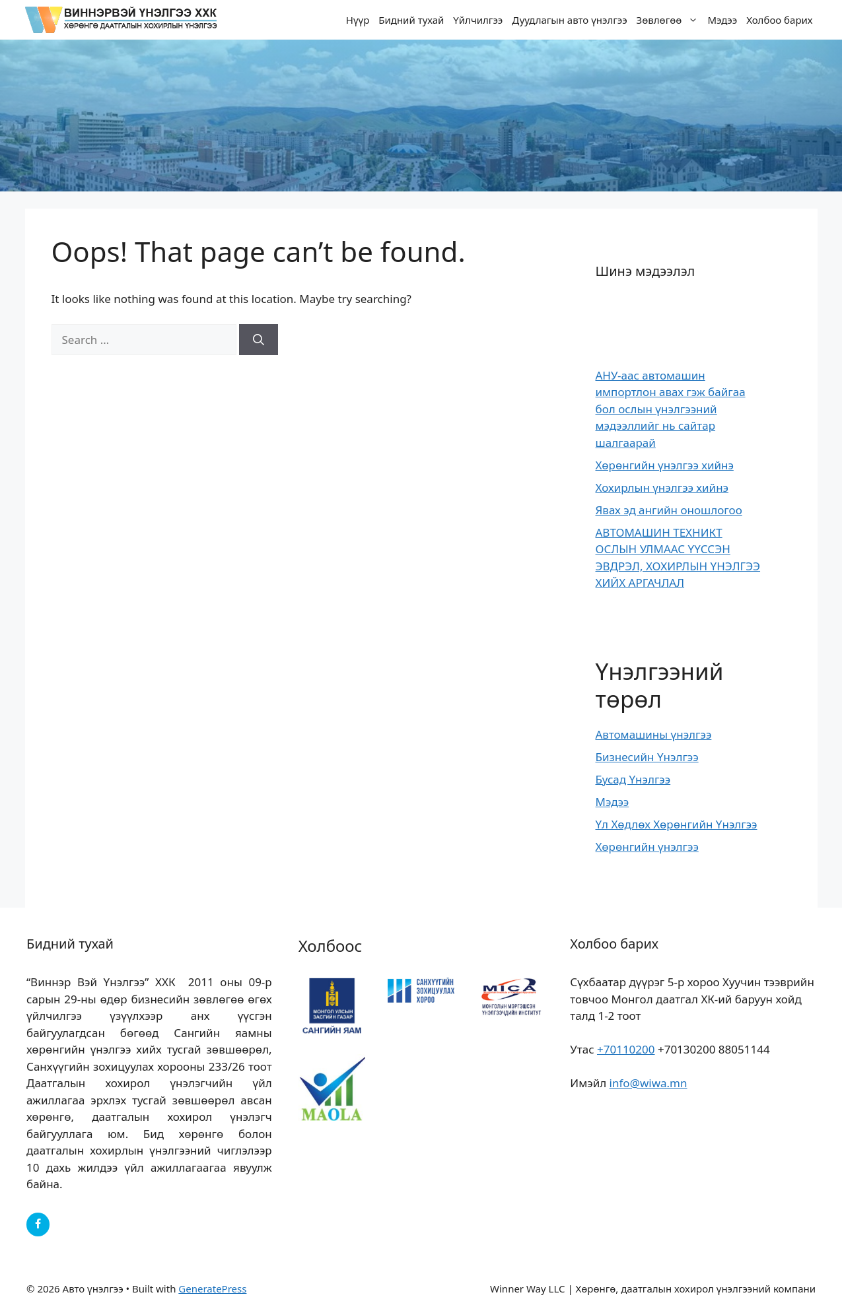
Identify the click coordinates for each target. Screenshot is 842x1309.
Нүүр (358, 19)
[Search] (258, 340)
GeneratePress (212, 1288)
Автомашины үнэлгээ (654, 734)
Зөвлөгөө (670, 20)
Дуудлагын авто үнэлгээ (569, 19)
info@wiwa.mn (648, 1083)
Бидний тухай (411, 19)
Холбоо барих (779, 19)
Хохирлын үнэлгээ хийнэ (662, 487)
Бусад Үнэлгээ (633, 779)
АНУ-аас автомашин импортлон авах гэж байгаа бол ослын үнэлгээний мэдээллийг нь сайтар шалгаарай (671, 409)
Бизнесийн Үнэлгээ (647, 756)
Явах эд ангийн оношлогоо (669, 510)
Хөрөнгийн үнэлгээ (647, 846)
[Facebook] (38, 1224)
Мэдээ (722, 19)
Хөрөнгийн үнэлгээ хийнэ (665, 465)
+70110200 (626, 1049)
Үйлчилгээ (478, 19)
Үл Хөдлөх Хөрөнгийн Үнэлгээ (676, 824)
